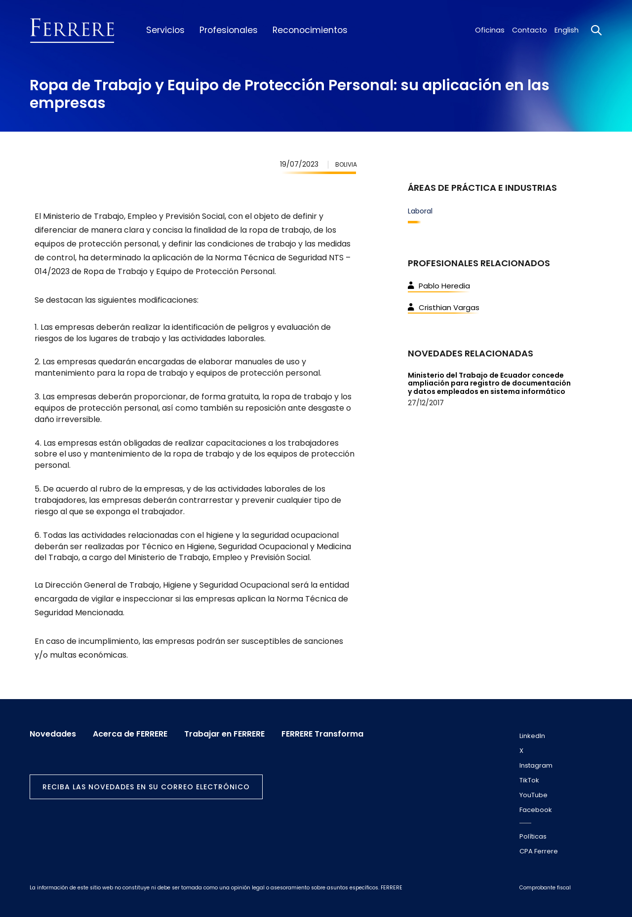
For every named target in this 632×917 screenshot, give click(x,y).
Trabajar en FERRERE (224, 734)
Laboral (420, 211)
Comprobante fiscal (545, 887)
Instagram (536, 765)
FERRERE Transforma (322, 734)
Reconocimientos (310, 30)
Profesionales (228, 30)
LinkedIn (532, 736)
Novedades (53, 734)
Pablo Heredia (439, 286)
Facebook (535, 809)
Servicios (165, 30)
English (566, 30)
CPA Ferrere (538, 851)
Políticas (533, 836)
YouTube (533, 795)
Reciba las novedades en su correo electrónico (146, 787)
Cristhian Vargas (443, 307)
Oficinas (490, 30)
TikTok (529, 780)
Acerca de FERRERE (130, 734)
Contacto (529, 30)
